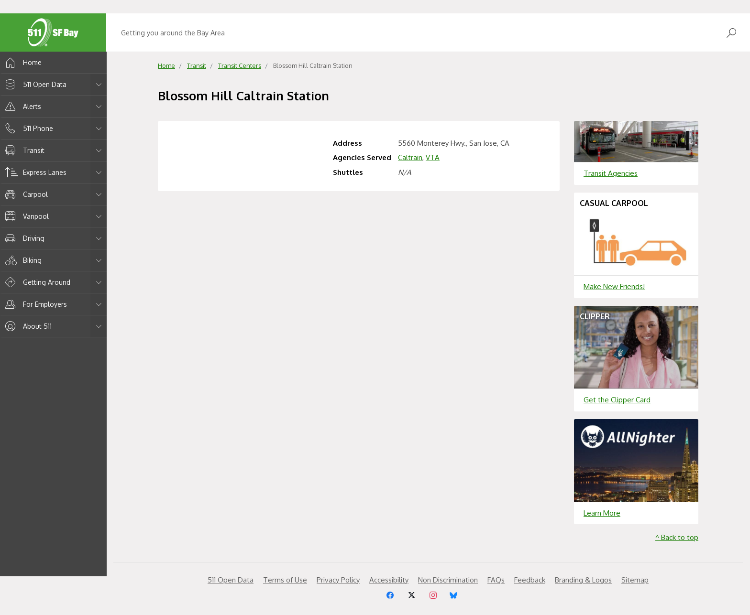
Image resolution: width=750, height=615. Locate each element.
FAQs (496, 579)
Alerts (21, 106)
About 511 (27, 326)
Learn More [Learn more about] (602, 513)
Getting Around (36, 282)
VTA (433, 157)
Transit (23, 150)
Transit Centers (239, 65)
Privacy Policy (338, 579)
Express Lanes (34, 172)
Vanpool (25, 216)
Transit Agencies (611, 173)
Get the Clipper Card (617, 399)
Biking (22, 260)
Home (22, 62)
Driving (23, 238)
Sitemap (635, 579)
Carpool (25, 194)
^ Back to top (676, 537)
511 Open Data (34, 84)
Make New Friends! (614, 286)
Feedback (529, 579)
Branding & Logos (583, 579)
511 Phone (27, 128)
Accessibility (388, 579)
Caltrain (410, 157)
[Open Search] (731, 33)
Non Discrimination (448, 579)
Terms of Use (285, 579)
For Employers (34, 304)
